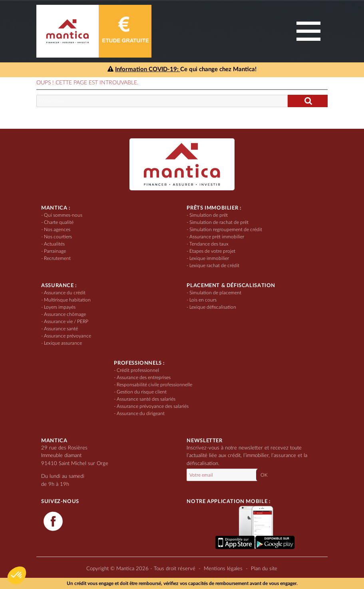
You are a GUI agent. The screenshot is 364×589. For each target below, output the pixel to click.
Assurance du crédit (65, 292)
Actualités (54, 244)
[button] (16, 575)
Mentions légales (223, 568)
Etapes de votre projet (212, 251)
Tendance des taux (209, 244)
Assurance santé (61, 328)
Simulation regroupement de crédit (225, 229)
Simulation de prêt (208, 215)
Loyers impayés (60, 307)
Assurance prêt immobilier (216, 236)
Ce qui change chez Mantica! (182, 69)
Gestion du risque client (142, 391)
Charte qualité (59, 222)
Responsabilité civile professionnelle (154, 384)
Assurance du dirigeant (141, 413)
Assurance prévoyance (67, 335)
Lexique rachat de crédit (214, 265)
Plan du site (264, 568)
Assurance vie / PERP (66, 321)
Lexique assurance (63, 343)
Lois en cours (203, 299)
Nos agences (57, 229)
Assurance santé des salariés (146, 399)
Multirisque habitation (67, 299)
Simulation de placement (215, 292)
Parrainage (55, 251)
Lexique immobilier (209, 258)
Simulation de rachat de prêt (219, 222)
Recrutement (57, 258)
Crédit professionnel (138, 370)
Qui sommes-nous (63, 215)
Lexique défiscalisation (212, 307)
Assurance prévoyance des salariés (153, 406)
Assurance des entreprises (144, 377)
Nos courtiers (58, 236)
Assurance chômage (65, 314)
